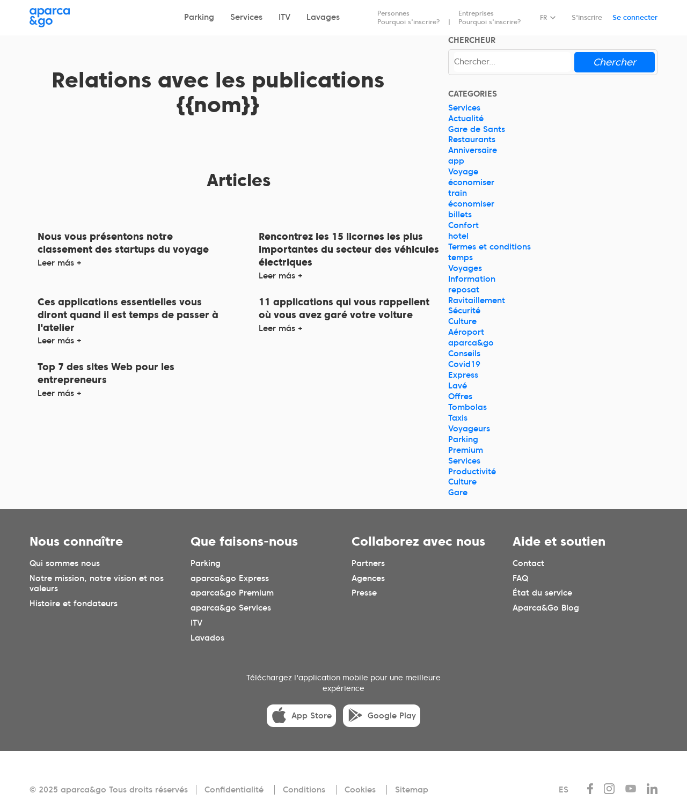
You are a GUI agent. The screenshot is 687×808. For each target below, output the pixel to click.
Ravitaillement (476, 300)
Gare (457, 492)
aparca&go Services (231, 608)
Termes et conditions (489, 247)
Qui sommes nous (65, 563)
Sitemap (411, 790)
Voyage (463, 172)
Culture (462, 321)
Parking (199, 17)
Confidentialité (234, 790)
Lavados (207, 638)
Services (246, 17)
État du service (542, 593)
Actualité (466, 118)
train (457, 193)
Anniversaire (472, 150)
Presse (364, 593)
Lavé (457, 386)
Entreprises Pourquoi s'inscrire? (489, 17)
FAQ (520, 578)
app (456, 161)
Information (471, 279)
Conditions (304, 790)
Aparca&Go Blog (546, 608)
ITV (284, 17)
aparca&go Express (230, 578)
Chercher (614, 62)
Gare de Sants (476, 129)
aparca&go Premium (232, 593)
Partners (368, 563)
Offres (460, 396)
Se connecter (634, 17)
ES (563, 790)
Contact (528, 563)
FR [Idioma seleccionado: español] (543, 17)
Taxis (457, 418)
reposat (463, 290)
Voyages (465, 268)
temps (460, 257)
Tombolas (467, 407)
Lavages (323, 17)
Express (463, 375)
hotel (458, 236)
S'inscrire (587, 17)
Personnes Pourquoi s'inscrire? (408, 17)
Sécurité (464, 310)
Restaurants (471, 139)
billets (460, 214)
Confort (463, 225)
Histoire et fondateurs (74, 604)
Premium (465, 450)
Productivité (472, 471)
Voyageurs (469, 429)
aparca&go (471, 343)
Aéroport (466, 332)
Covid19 (464, 364)
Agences (368, 578)
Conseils (464, 353)
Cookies (360, 790)
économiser (471, 182)
